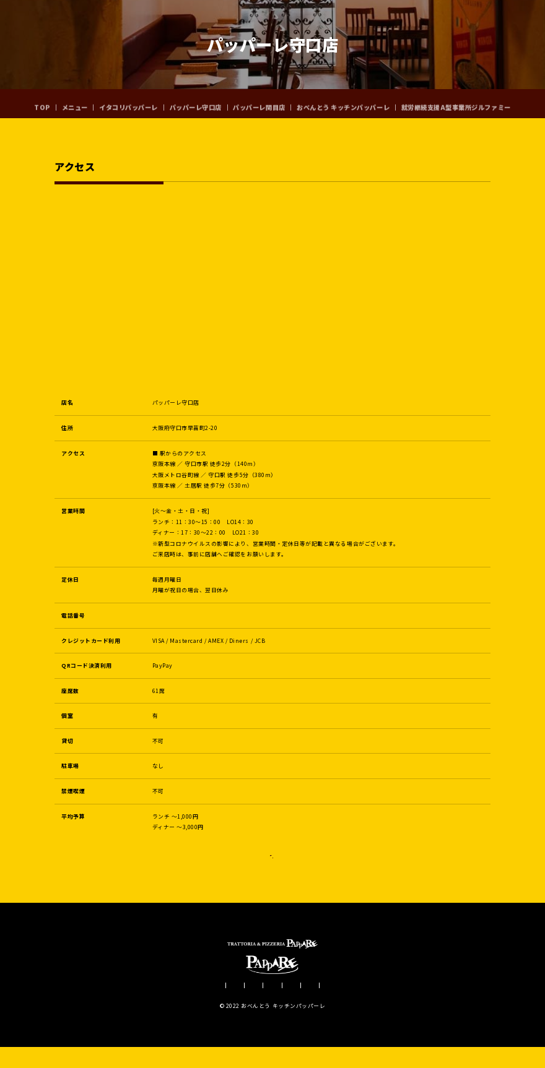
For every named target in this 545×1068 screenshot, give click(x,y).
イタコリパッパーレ (128, 103)
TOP (42, 103)
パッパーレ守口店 (196, 103)
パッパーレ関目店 (259, 103)
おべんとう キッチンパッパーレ (343, 103)
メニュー (75, 103)
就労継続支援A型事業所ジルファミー (456, 103)
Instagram (272, 879)
